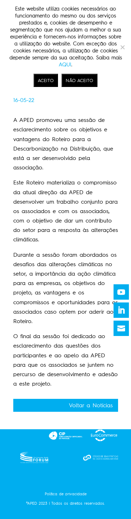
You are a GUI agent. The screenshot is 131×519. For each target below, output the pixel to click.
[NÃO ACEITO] (122, 47)
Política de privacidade (66, 494)
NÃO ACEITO (79, 80)
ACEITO (46, 80)
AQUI (65, 64)
